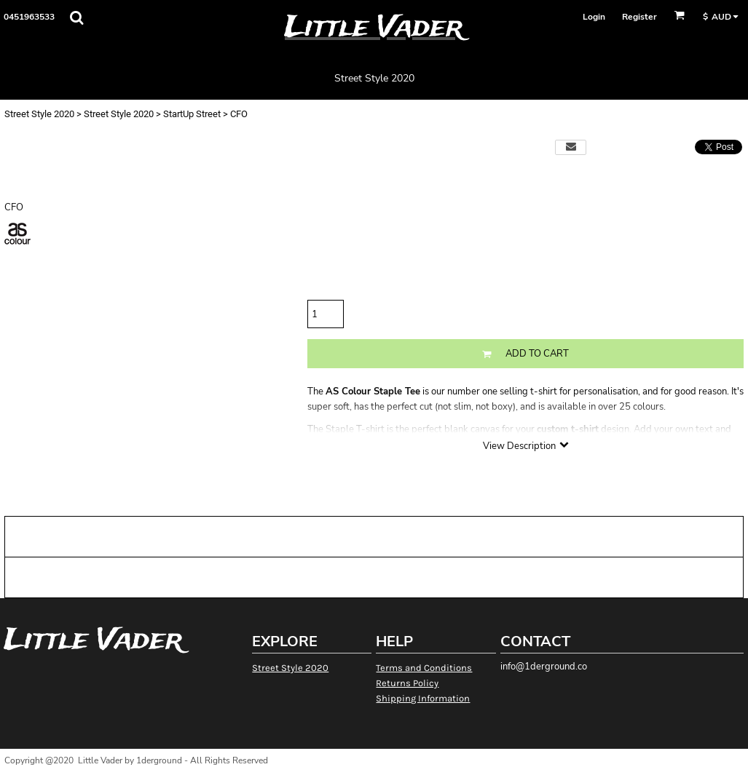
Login (594, 17)
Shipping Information (423, 698)
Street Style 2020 (39, 113)
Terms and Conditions (424, 667)
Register (639, 17)
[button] (76, 17)
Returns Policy (407, 682)
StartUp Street (192, 113)
